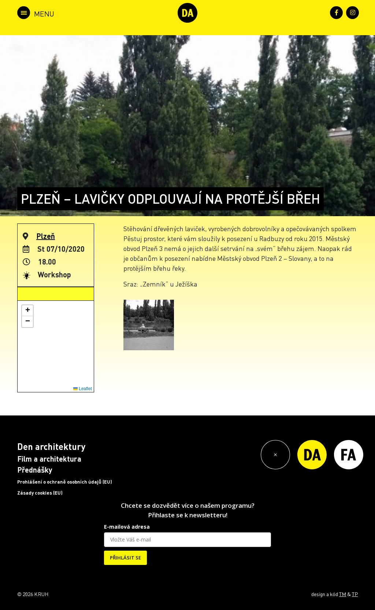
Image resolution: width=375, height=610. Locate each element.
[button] (27, 310)
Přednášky (34, 469)
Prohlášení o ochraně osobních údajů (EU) (64, 482)
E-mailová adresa (127, 526)
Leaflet (82, 388)
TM (342, 594)
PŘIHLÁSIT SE (125, 557)
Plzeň (45, 236)
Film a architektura (49, 458)
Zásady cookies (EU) (40, 493)
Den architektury (51, 446)
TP (355, 594)
